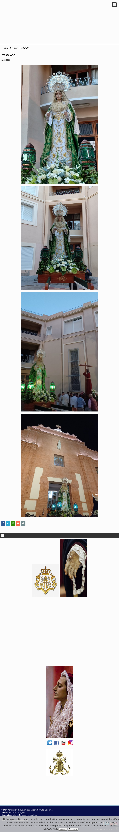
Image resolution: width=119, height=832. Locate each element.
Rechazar (73, 829)
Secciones (59, 535)
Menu (114, 4)
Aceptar (63, 829)
